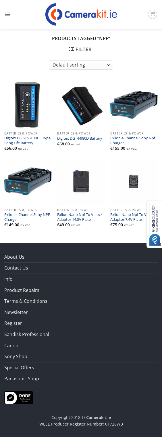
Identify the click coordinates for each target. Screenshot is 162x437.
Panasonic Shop (21, 378)
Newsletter (16, 312)
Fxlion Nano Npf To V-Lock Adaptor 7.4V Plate (133, 217)
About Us (14, 257)
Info (8, 279)
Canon (11, 345)
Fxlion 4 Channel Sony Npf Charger (132, 140)
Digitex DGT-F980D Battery (79, 138)
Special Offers (19, 367)
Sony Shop (15, 356)
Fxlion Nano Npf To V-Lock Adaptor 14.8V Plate (80, 217)
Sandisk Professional (26, 334)
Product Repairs (21, 290)
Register (13, 323)
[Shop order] (81, 65)
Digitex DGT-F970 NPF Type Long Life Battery (27, 140)
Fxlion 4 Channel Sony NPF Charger (27, 217)
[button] (7, 14)
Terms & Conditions (25, 301)
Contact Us (16, 268)
